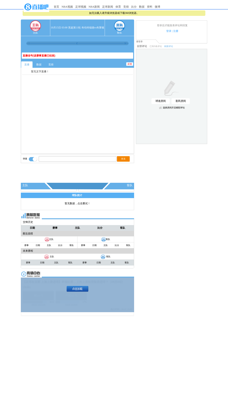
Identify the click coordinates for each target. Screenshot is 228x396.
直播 (26, 64)
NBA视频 (67, 6)
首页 (56, 6)
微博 (157, 6)
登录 (168, 31)
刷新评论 (168, 46)
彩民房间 (181, 101)
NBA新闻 (94, 6)
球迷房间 (160, 101)
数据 (142, 6)
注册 (175, 31)
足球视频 (80, 6)
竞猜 (126, 6)
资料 (149, 6)
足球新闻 (107, 6)
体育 (118, 6)
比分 (134, 6)
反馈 (130, 64)
